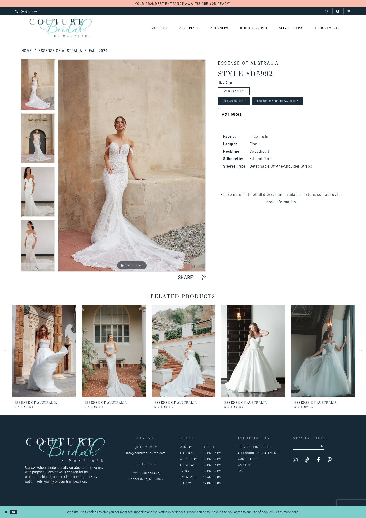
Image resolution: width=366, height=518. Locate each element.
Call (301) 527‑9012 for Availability (302, 109)
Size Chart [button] (229, 83)
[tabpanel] (38, 86)
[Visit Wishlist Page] (349, 11)
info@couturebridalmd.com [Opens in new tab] (145, 453)
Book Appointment (240, 109)
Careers (244, 464)
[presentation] (44, 351)
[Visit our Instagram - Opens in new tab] (295, 462)
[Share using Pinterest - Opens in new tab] (204, 277)
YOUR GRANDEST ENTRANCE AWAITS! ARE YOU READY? (183, 3)
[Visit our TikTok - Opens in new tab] (307, 462)
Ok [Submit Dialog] (17, 511)
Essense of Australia (60, 50)
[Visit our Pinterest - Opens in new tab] (330, 462)
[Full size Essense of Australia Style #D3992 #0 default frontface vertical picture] (131, 165)
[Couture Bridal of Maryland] (60, 28)
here (295, 512)
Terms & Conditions (254, 447)
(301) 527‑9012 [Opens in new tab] (146, 447)
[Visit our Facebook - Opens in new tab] (318, 462)
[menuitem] (159, 28)
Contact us (247, 459)
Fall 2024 (98, 50)
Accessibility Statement (258, 453)
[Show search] (326, 11)
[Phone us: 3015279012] (27, 11)
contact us (326, 203)
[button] (337, 11)
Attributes (232, 123)
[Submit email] (333, 448)
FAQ (241, 470)
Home (26, 50)
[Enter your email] (314, 448)
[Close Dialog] (7, 512)
